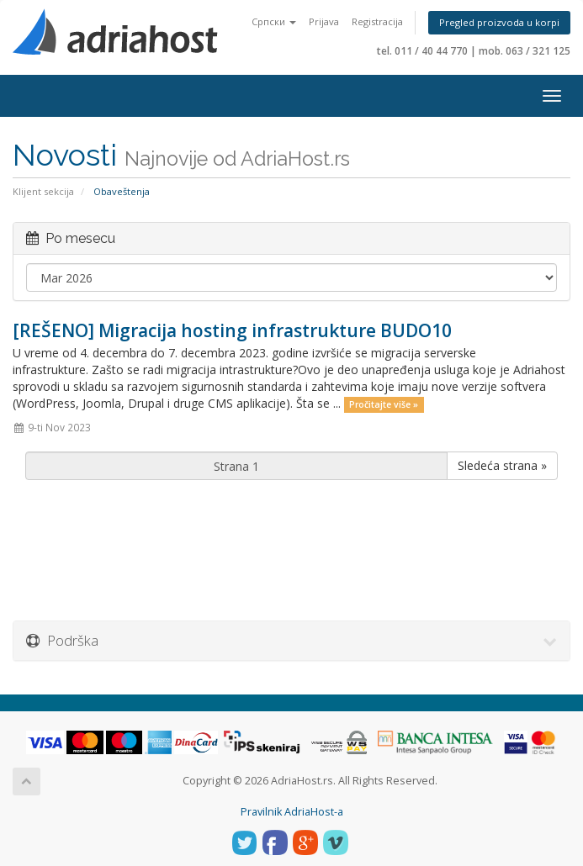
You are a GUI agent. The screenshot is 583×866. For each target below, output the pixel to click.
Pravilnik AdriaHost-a (292, 812)
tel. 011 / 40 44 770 (422, 51)
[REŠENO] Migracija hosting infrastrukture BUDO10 (232, 330)
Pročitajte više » (383, 404)
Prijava (324, 21)
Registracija (377, 21)
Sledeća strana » (502, 465)
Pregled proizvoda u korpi (499, 22)
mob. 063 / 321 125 (524, 51)
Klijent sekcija (43, 191)
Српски (274, 21)
